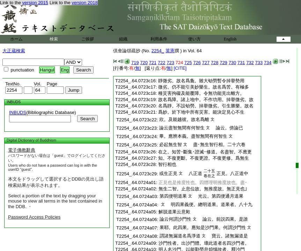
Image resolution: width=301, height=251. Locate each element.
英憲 (170, 50)
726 (197, 62)
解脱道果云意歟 (174, 211)
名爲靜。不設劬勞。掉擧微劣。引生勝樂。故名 (206, 105)
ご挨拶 (87, 39)
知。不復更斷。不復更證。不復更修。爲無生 (203, 158)
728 (215, 62)
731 (241, 62)
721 (153, 62)
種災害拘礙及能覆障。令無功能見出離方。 (201, 93)
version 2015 (35, 2)
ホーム (16, 39)
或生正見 (168, 173)
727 (206, 62)
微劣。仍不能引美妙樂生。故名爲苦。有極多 (203, 87)
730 (232, 62)
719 (135, 62)
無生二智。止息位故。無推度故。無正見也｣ (203, 188)
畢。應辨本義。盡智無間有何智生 (193, 136)
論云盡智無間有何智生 (182, 127)
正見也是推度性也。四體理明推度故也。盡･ (203, 182)
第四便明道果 (173, 196)
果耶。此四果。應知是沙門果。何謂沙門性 (203, 227)
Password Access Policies (34, 217)
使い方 (194, 39)
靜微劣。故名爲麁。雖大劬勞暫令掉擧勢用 (201, 80)
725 (188, 62)
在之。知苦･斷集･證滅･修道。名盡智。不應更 (205, 151)
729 (223, 62)
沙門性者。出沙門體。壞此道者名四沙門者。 (204, 243)
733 (259, 62)
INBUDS (17, 112)
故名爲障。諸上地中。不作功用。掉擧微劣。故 (206, 99)
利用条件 (158, 39)
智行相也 (167, 164)
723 (170, 62)
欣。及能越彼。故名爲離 (184, 119)
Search (87, 118)
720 (144, 62)
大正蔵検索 (13, 50)
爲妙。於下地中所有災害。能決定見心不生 (201, 112)
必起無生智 (170, 144)
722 (162, 62)
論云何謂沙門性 (175, 219)
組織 (123, 39)
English (230, 39)
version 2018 (84, 2)
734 (268, 62)
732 (250, 62)
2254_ (158, 50)
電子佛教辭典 (21, 150)
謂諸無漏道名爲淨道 (180, 235)
